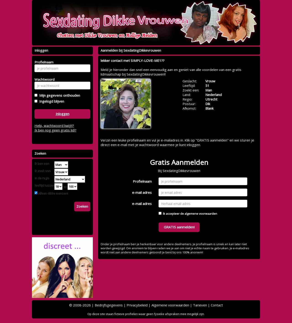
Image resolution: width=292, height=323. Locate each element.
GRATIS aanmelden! (179, 227)
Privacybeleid (137, 305)
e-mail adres (142, 192)
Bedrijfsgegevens (109, 305)
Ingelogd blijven (50, 101)
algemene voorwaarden (201, 214)
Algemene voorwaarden (170, 305)
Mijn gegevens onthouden (58, 95)
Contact (217, 305)
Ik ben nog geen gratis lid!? (55, 130)
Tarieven (200, 305)
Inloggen (62, 113)
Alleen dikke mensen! (52, 193)
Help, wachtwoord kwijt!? (54, 125)
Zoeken (82, 206)
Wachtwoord (43, 79)
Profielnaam (142, 181)
